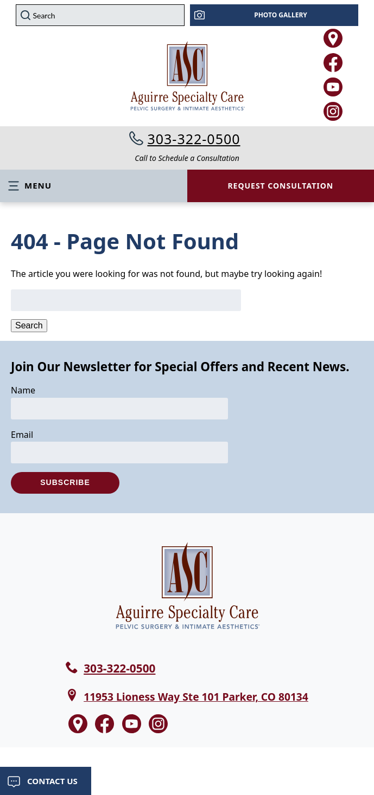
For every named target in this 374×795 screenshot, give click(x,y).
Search (29, 325)
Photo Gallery (280, 15)
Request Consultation (280, 185)
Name (23, 390)
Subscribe (65, 482)
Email (22, 435)
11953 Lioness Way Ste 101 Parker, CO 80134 (196, 696)
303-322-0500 (193, 139)
